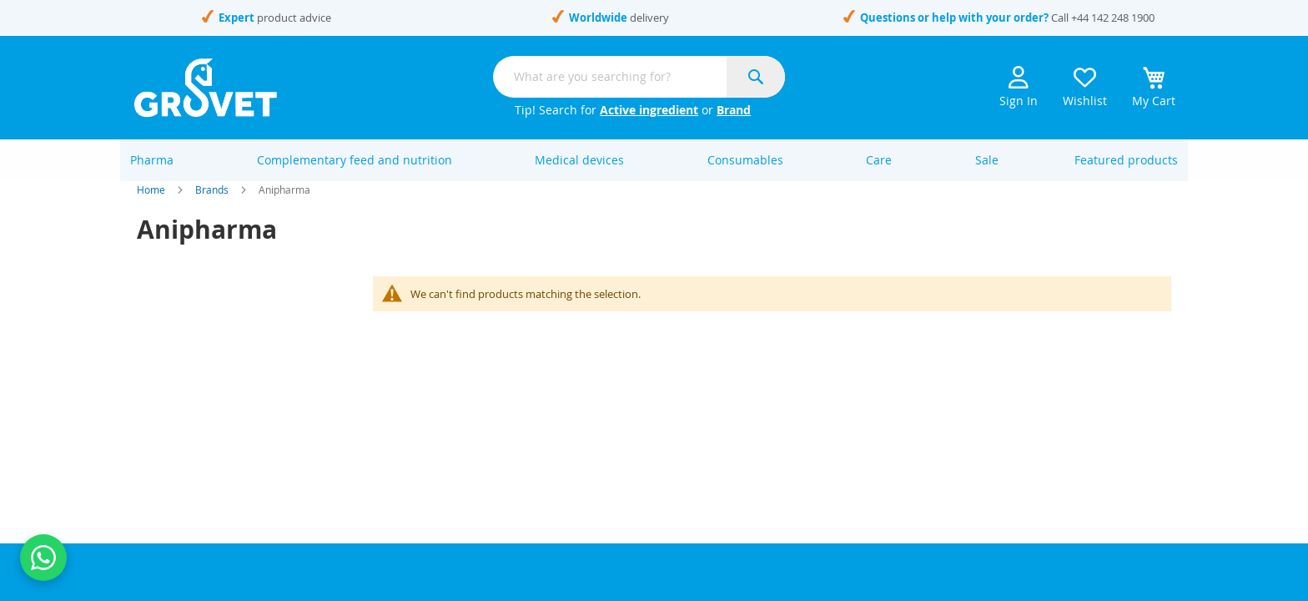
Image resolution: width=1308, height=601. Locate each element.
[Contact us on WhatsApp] (43, 557)
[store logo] (206, 87)
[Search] (756, 77)
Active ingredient (649, 110)
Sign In (1018, 87)
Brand (734, 110)
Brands (212, 208)
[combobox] (639, 77)
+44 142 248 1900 (1113, 17)
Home (151, 208)
